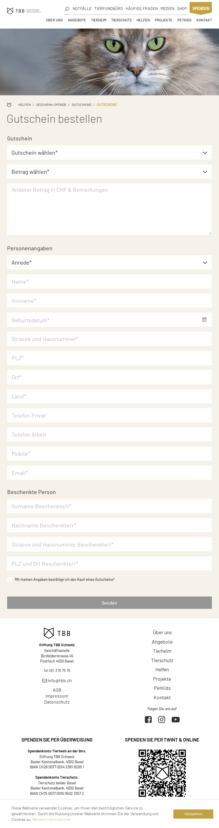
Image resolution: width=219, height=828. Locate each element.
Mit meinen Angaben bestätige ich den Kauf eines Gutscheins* (61, 579)
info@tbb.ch (57, 680)
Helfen (143, 20)
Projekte (164, 20)
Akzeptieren (193, 814)
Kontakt (204, 20)
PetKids (184, 20)
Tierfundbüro (108, 8)
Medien (167, 8)
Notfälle (82, 8)
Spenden (200, 8)
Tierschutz (121, 20)
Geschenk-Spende (51, 104)
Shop (182, 8)
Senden (109, 602)
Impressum (57, 695)
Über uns (54, 20)
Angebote (77, 20)
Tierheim (98, 20)
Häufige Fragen (142, 8)
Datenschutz (57, 701)
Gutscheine (82, 104)
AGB (57, 689)
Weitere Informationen (51, 819)
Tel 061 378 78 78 (57, 670)
